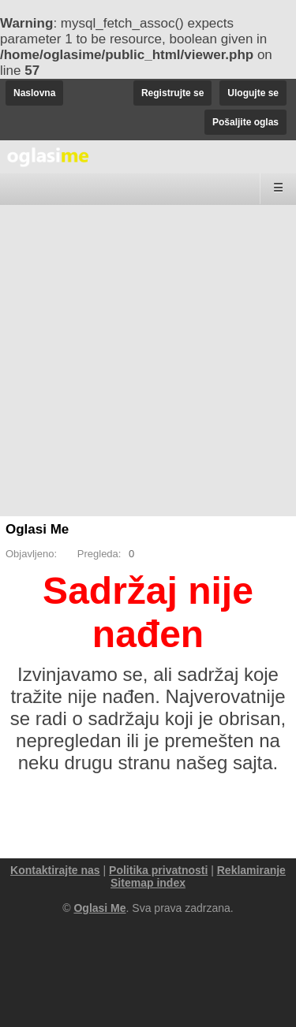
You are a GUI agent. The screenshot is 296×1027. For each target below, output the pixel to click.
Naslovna (34, 93)
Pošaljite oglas (245, 122)
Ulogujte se (253, 93)
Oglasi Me (37, 529)
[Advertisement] (148, 360)
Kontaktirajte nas (55, 870)
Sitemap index (148, 882)
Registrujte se (172, 93)
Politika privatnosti (158, 870)
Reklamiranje (251, 870)
